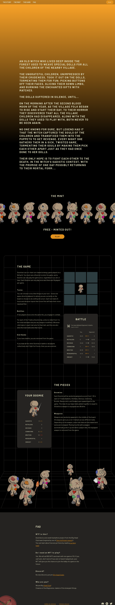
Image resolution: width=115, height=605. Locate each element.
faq (34, 2)
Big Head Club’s (58, 575)
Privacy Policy (64, 603)
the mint (17, 2)
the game (27, 2)
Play (109, 2)
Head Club (47, 585)
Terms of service (50, 603)
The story (7, 2)
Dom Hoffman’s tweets (64, 540)
